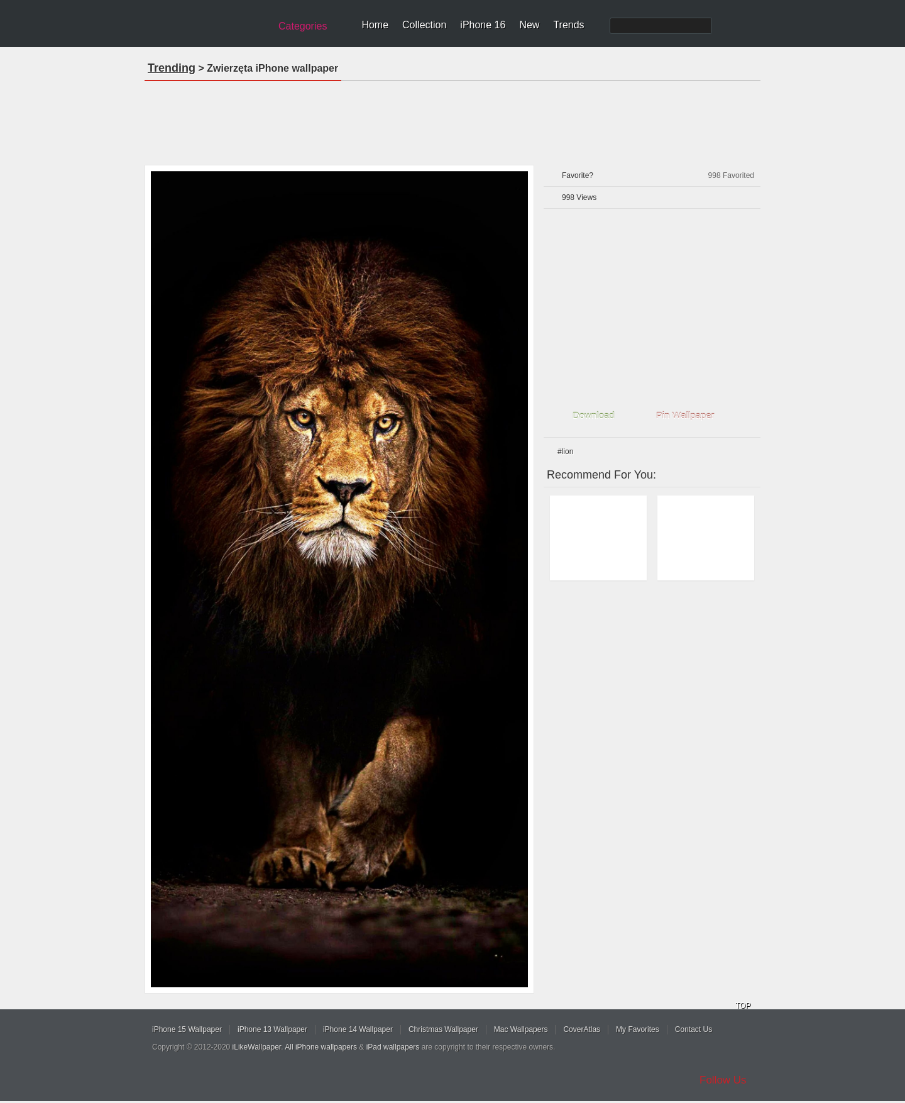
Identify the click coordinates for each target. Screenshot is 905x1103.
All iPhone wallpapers (321, 1047)
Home (374, 24)
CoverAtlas (581, 1029)
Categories (302, 26)
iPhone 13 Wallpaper (272, 1029)
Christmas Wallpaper (443, 1029)
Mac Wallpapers (521, 1029)
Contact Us (693, 1029)
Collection (424, 24)
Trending (171, 68)
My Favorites (637, 1029)
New (529, 24)
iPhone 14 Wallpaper (358, 1029)
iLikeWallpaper (257, 1047)
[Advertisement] (452, 119)
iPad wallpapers (393, 1047)
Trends (568, 24)
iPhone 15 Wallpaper (187, 1029)
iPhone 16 (482, 24)
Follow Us (723, 1080)
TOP (742, 1005)
